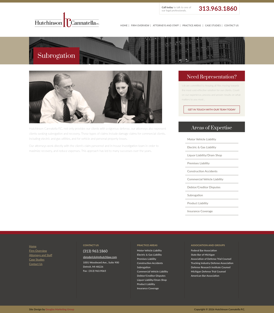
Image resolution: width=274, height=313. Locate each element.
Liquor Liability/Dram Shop (204, 155)
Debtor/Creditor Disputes (203, 187)
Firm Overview (140, 25)
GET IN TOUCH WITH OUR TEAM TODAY (212, 109)
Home (124, 25)
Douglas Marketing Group (60, 309)
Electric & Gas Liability (201, 147)
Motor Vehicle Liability (201, 139)
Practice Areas (191, 25)
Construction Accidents (202, 171)
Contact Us (231, 25)
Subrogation (195, 195)
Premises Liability (198, 163)
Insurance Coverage (200, 211)
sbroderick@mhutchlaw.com (100, 257)
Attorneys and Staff (166, 25)
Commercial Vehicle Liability (205, 179)
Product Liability (197, 203)
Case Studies (213, 25)
